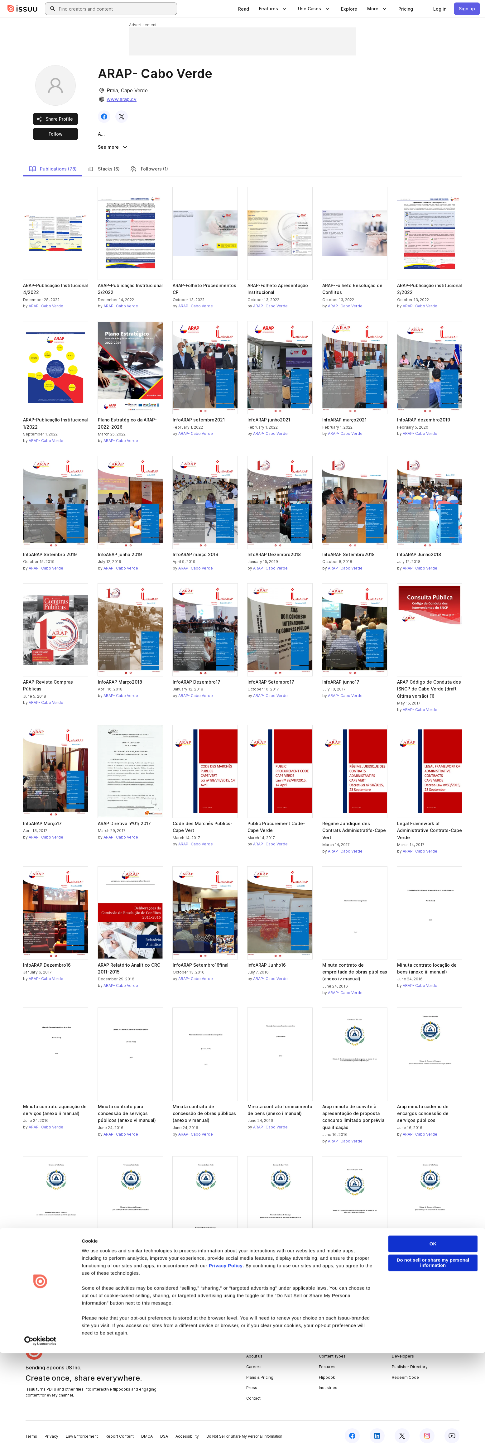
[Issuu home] (22, 8)
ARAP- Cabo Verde (46, 307)
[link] (243, 8)
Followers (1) (149, 170)
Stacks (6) (103, 170)
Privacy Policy (226, 1364)
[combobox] (116, 9)
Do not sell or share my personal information (433, 1361)
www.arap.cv (122, 99)
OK (433, 1342)
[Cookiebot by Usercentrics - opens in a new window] (40, 1440)
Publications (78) (53, 170)
